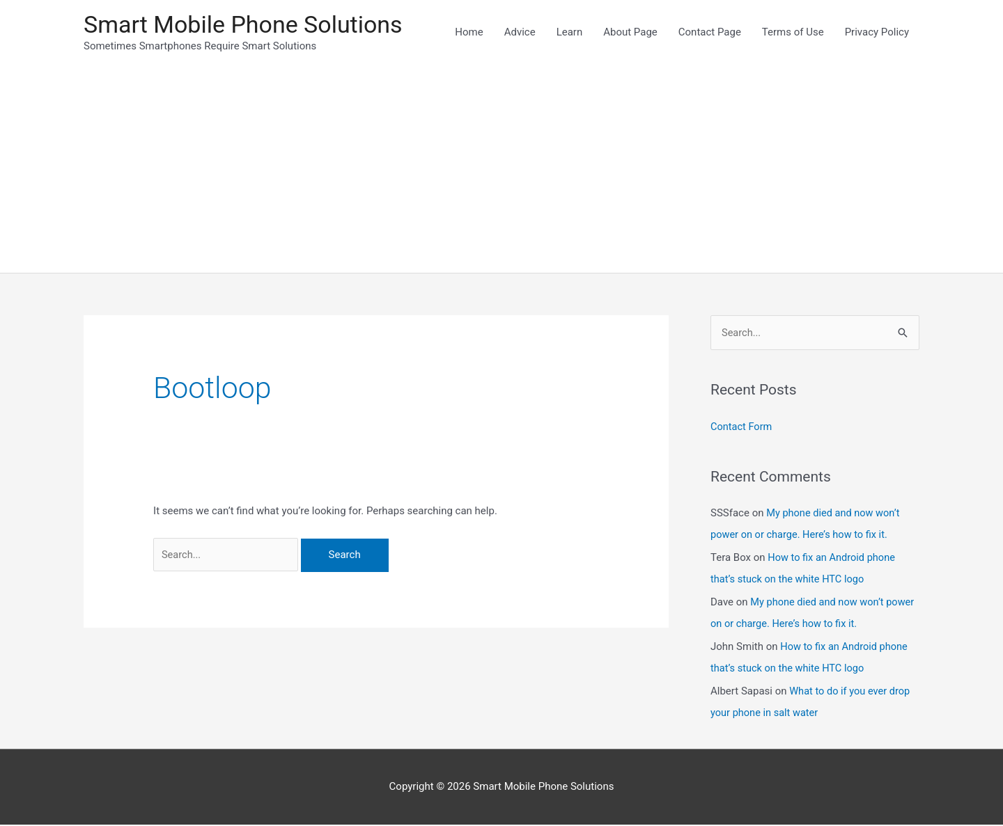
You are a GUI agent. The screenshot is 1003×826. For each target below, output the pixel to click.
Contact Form (742, 428)
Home (469, 32)
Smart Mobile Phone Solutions (248, 24)
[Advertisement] (501, 170)
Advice (520, 32)
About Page (630, 32)
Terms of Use (793, 32)
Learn (570, 32)
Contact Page (709, 32)
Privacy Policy (877, 32)
